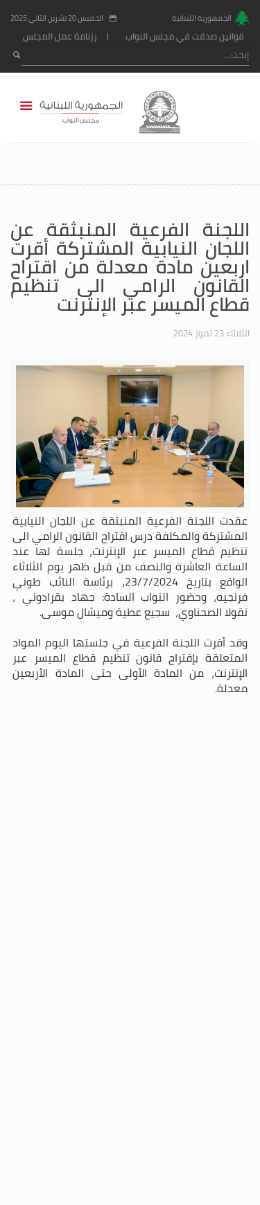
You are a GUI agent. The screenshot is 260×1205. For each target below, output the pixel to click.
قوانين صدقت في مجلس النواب (184, 36)
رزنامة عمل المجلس (60, 36)
